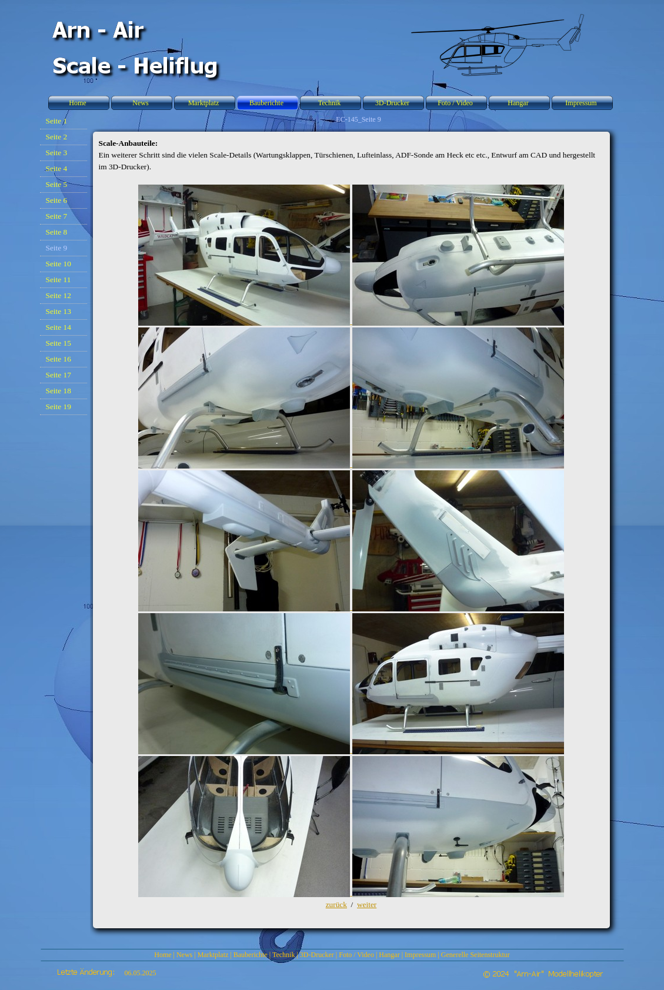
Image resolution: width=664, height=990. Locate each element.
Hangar (389, 955)
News (184, 955)
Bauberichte (250, 955)
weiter (366, 904)
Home (162, 955)
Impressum (420, 955)
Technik (283, 955)
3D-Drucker (317, 955)
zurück (336, 904)
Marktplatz (213, 955)
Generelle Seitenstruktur (475, 955)
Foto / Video (356, 955)
